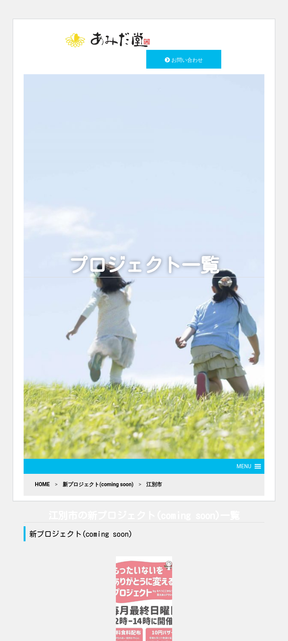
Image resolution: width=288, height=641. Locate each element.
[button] (244, 466)
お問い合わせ (183, 60)
